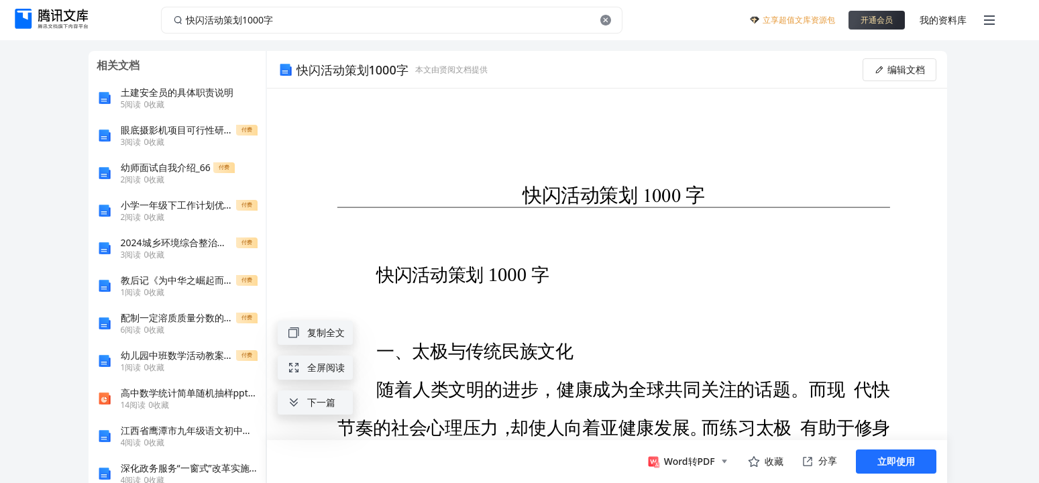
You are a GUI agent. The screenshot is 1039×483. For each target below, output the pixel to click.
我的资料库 (943, 19)
